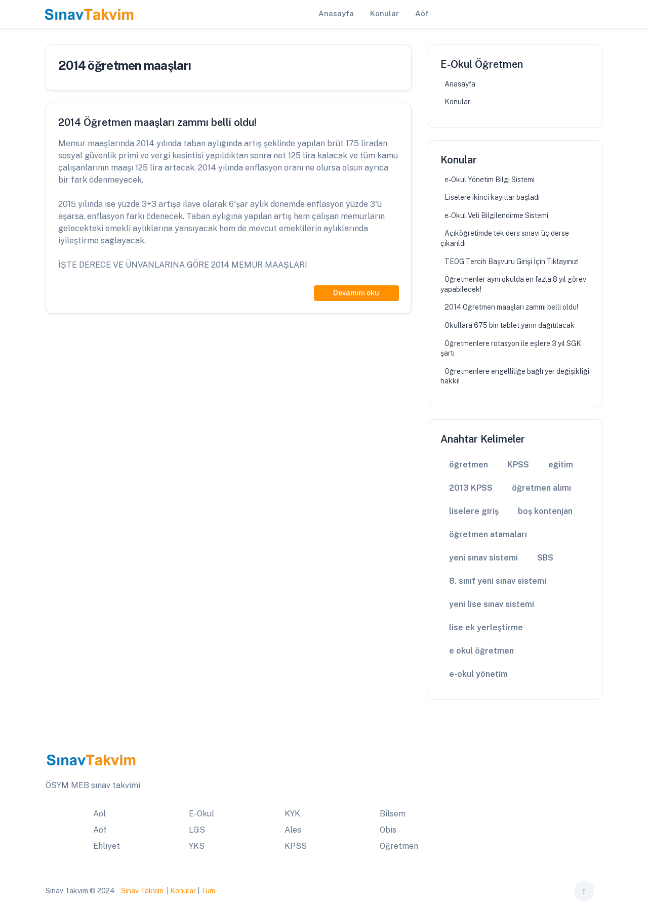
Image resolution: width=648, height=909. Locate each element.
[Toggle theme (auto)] (584, 891)
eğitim (560, 464)
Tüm (208, 891)
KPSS (518, 464)
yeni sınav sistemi (483, 557)
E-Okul (201, 813)
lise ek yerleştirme (486, 627)
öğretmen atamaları (488, 534)
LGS (197, 830)
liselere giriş (474, 511)
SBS (545, 557)
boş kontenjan (545, 511)
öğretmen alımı (541, 488)
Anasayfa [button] (336, 13)
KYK (292, 813)
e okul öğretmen (481, 651)
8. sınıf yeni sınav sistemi (497, 581)
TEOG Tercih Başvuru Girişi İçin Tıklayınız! (511, 261)
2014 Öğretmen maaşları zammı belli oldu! (511, 307)
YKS (197, 846)
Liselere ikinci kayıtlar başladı (492, 197)
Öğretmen (399, 846)
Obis (388, 830)
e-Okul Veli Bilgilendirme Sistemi (496, 215)
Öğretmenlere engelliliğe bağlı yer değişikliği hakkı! (514, 376)
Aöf (100, 830)
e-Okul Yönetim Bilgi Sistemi (489, 180)
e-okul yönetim (478, 674)
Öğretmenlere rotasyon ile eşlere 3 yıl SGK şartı (510, 348)
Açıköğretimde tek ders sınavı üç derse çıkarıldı (504, 238)
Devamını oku (356, 293)
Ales (293, 830)
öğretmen (468, 464)
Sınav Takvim (142, 891)
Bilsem (393, 813)
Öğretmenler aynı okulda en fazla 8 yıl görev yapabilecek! (513, 284)
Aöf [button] (422, 13)
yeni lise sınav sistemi (491, 604)
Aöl (99, 813)
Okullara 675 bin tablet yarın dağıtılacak (509, 325)
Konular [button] (384, 13)
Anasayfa (459, 84)
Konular (457, 102)
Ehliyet (106, 846)
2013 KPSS (471, 488)
